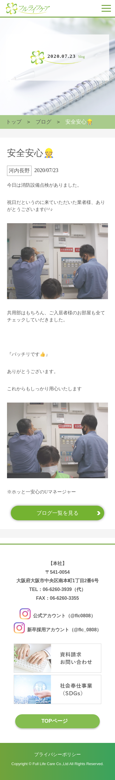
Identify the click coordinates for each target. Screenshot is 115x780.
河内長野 (19, 171)
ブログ (43, 122)
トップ (14, 122)
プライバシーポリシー (57, 754)
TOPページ (54, 721)
